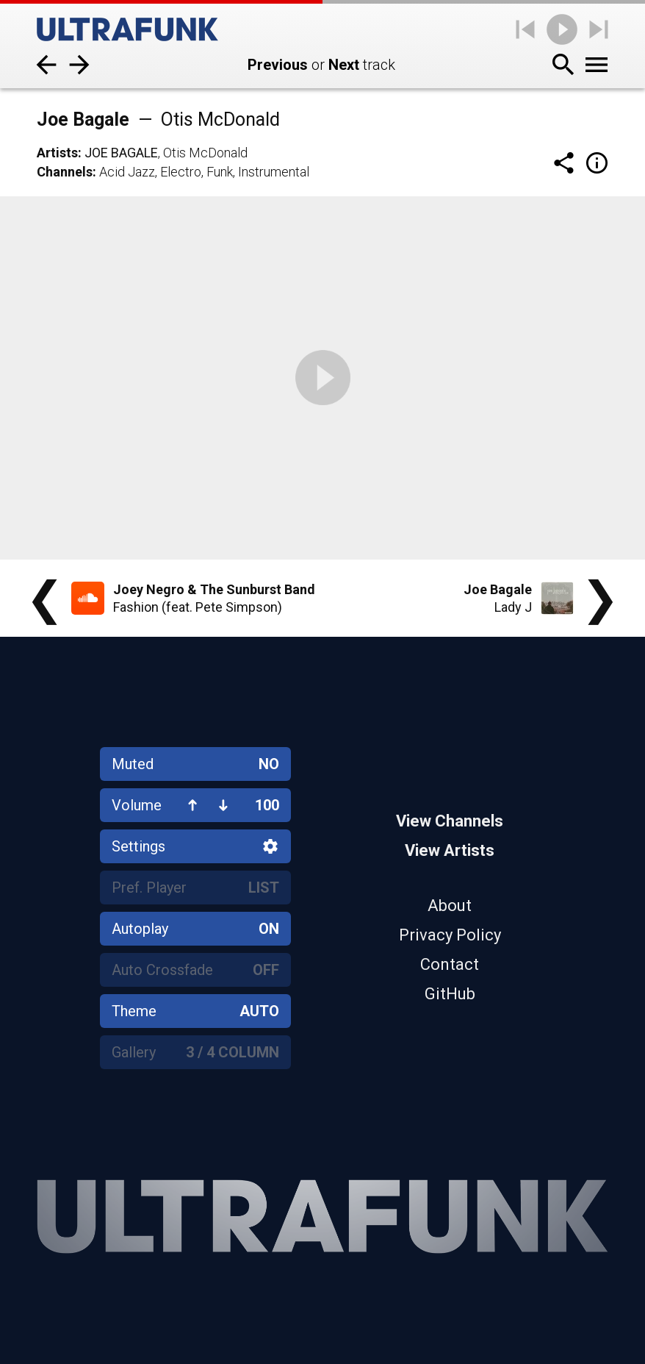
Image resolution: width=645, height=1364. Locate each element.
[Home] (127, 29)
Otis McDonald (205, 152)
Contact (449, 964)
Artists (57, 152)
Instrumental (273, 171)
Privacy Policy (450, 935)
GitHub (450, 994)
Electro (180, 171)
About (450, 905)
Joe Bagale (121, 152)
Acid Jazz (127, 171)
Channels (65, 171)
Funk (219, 171)
